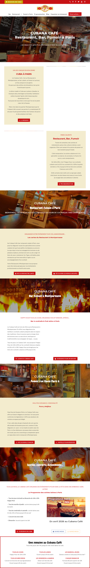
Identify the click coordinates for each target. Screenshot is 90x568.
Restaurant (16, 14)
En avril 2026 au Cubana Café (66, 521)
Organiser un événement (59, 14)
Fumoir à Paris (28, 14)
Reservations (74, 14)
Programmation (39, 14)
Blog (47, 14)
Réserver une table (15, 2)
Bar (10, 14)
